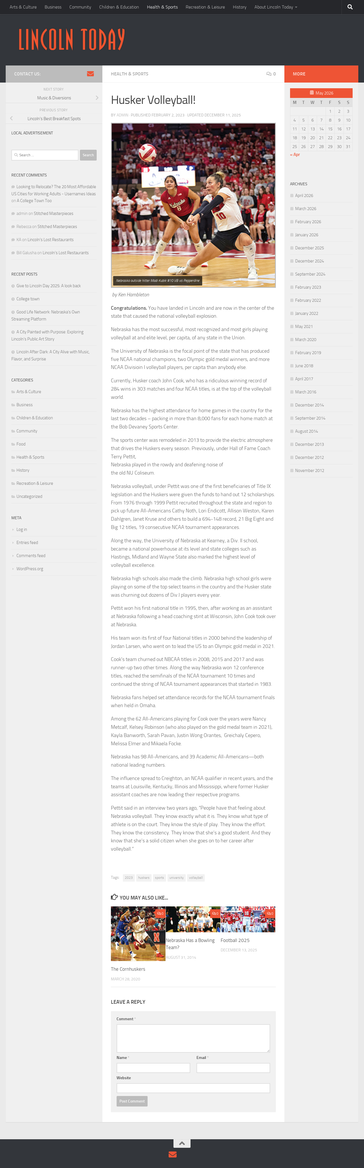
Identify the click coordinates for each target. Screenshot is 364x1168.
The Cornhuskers (128, 969)
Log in (21, 529)
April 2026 (304, 195)
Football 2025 (235, 940)
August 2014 (306, 431)
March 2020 (305, 339)
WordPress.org (29, 568)
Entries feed (27, 542)
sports (159, 878)
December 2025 (309, 248)
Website (124, 1077)
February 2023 (308, 287)
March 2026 (305, 208)
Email (203, 1057)
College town (28, 298)
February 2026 (308, 221)
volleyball (196, 878)
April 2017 (304, 378)
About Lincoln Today (274, 7)
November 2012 (309, 470)
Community (80, 7)
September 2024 (310, 274)
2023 (129, 878)
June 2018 (304, 365)
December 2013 (309, 444)
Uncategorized (29, 496)
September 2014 (310, 418)
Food (21, 444)
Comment (126, 1019)
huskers (144, 878)
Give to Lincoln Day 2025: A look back (48, 285)
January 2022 (306, 313)
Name (123, 1057)
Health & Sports (162, 7)
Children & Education (119, 7)
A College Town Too (34, 200)
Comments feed (31, 555)
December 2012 (309, 457)
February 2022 (308, 300)
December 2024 (309, 261)
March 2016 (305, 392)
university (176, 878)
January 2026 (306, 234)
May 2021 (304, 326)
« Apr (295, 154)
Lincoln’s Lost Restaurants (51, 239)
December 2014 (309, 405)
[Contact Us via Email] (90, 73)
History (240, 7)
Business (53, 7)
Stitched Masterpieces (53, 213)
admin (122, 115)
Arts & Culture (23, 7)
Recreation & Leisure (205, 7)
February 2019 (308, 352)
